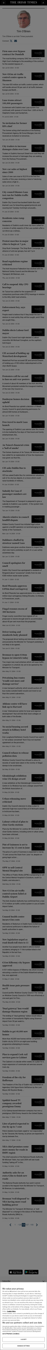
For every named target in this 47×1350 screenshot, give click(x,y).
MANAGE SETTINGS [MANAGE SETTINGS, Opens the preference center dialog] (23, 1346)
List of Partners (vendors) (10, 1334)
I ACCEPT (24, 1339)
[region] (23, 1316)
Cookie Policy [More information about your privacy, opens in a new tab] (11, 1311)
